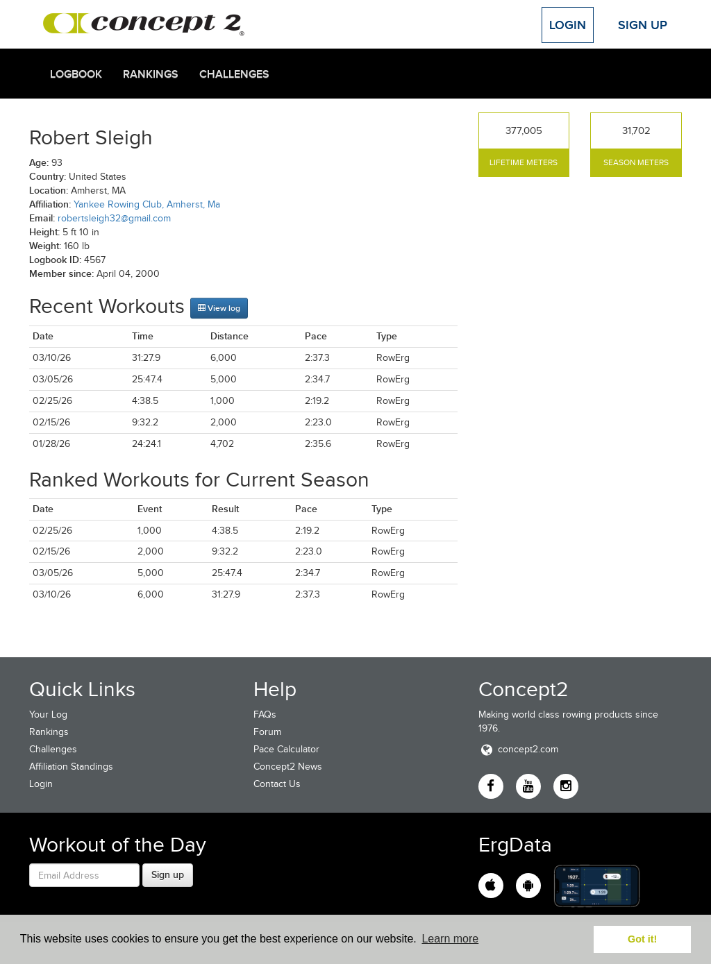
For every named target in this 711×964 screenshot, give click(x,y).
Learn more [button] (449, 939)
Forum (267, 732)
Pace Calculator (286, 749)
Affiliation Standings (71, 766)
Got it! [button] (642, 939)
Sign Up (642, 25)
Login (567, 25)
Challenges (234, 74)
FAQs (264, 714)
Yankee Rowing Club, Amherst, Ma (147, 204)
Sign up (167, 874)
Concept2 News (287, 766)
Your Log (48, 714)
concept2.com (518, 749)
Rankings (150, 74)
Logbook (76, 74)
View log (219, 308)
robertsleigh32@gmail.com (114, 218)
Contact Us (277, 784)
